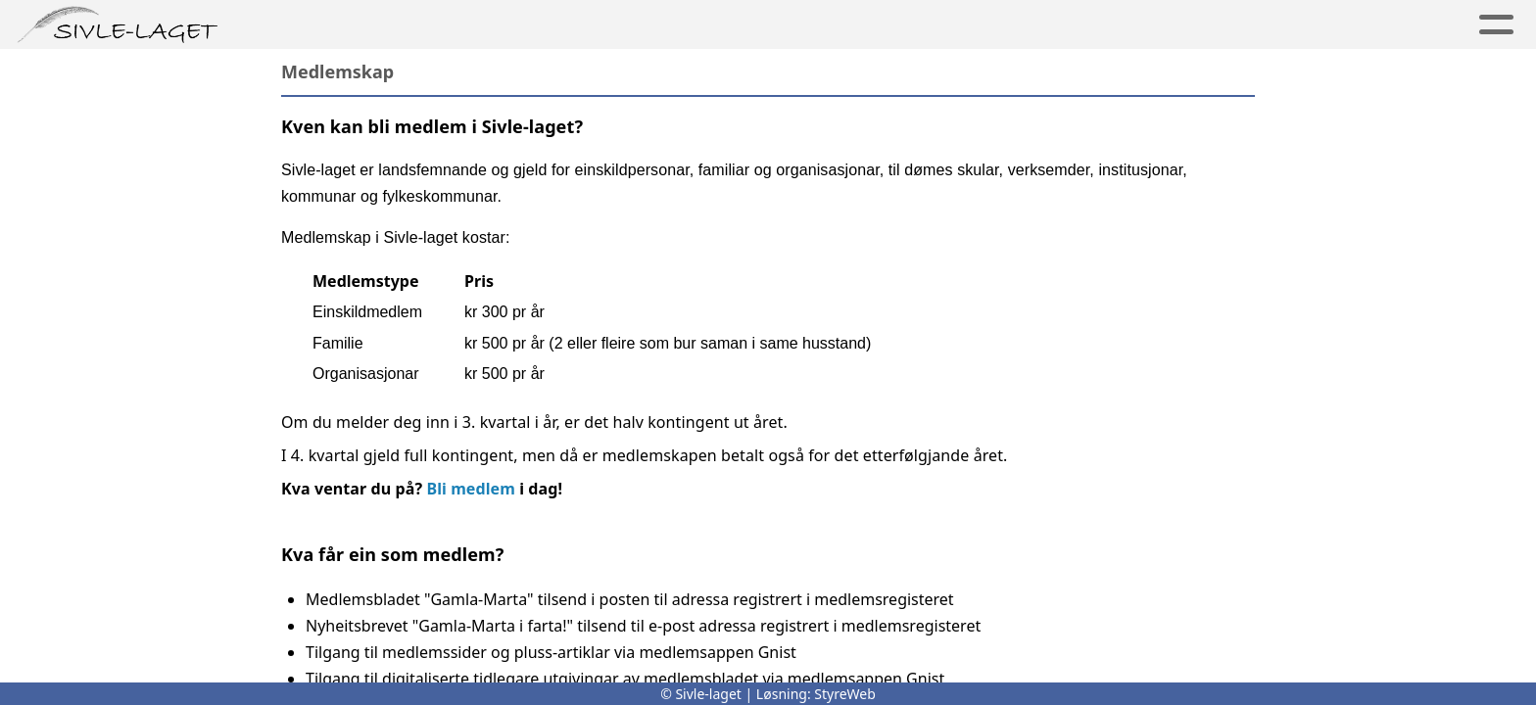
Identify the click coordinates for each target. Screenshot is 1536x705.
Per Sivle (385, 25)
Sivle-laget (693, 25)
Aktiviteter (956, 25)
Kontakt (1234, 25)
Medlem (824, 25)
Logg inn (1359, 25)
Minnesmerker (533, 25)
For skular (1101, 25)
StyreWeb (845, 693)
